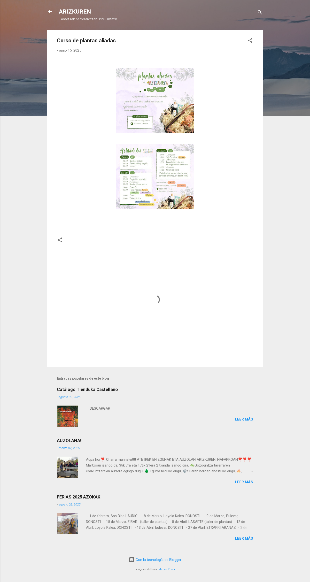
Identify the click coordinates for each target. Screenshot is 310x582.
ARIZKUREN (75, 11)
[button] (250, 41)
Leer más (244, 419)
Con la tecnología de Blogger (155, 560)
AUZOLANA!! (70, 440)
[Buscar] (260, 13)
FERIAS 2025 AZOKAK (78, 496)
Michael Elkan (166, 569)
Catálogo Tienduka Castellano (87, 389)
